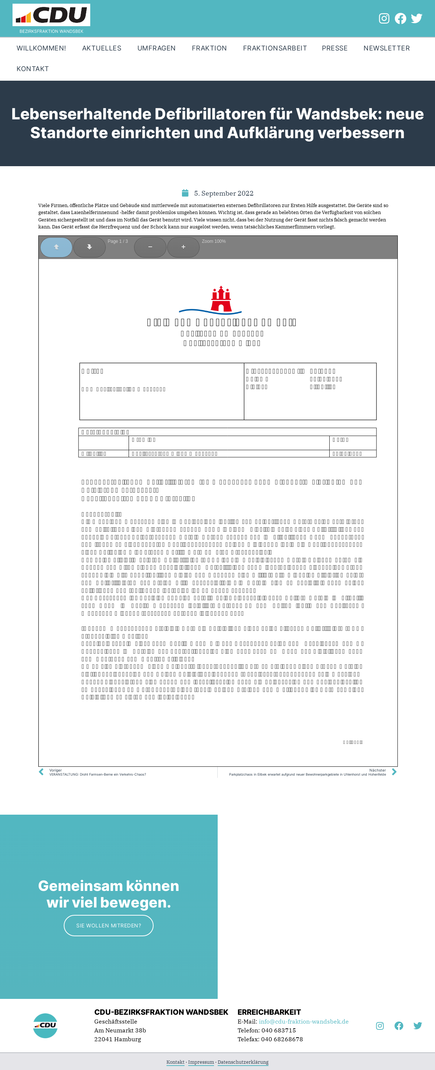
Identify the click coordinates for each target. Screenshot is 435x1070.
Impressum (201, 1062)
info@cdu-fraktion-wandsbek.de (304, 1021)
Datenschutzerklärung (243, 1062)
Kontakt (175, 1062)
